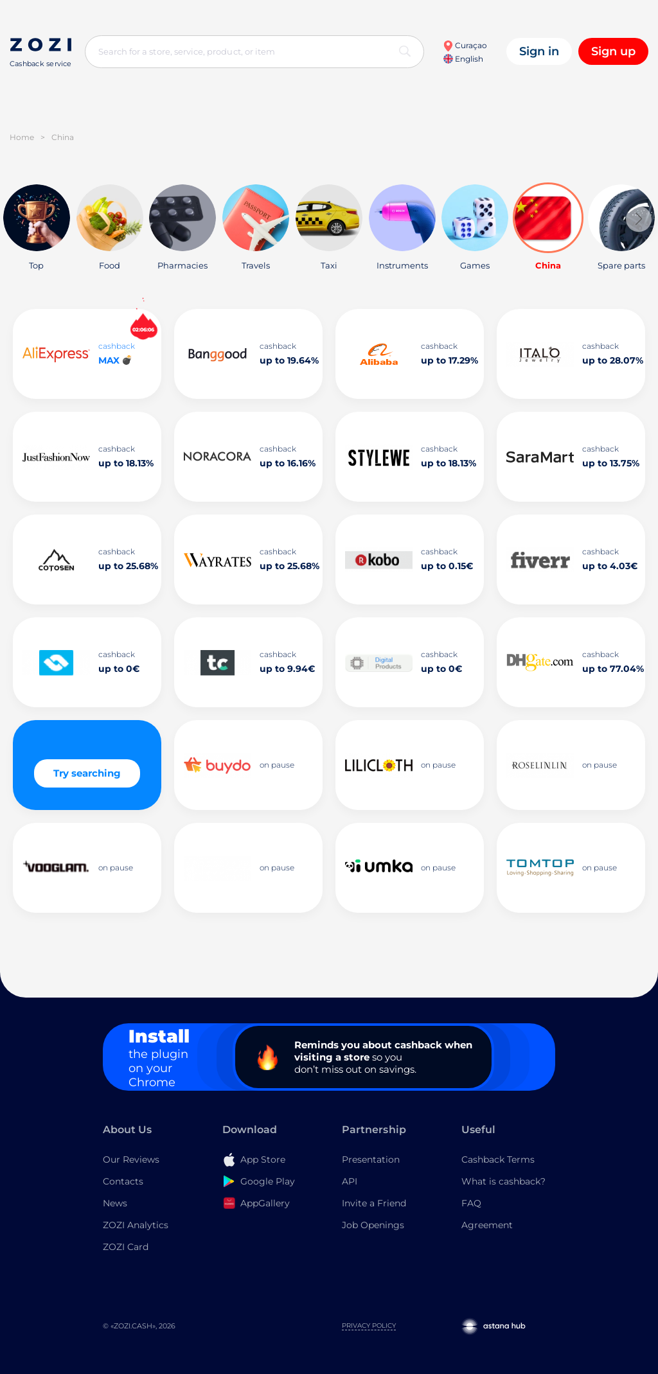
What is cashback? (503, 1181)
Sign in (539, 51)
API (349, 1181)
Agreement (487, 1225)
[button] (639, 219)
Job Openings (373, 1225)
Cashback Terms (498, 1159)
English (463, 59)
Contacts (123, 1181)
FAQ (471, 1203)
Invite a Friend (374, 1203)
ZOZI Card (125, 1247)
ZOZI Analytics (135, 1225)
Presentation (371, 1159)
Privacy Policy (369, 1325)
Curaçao (465, 45)
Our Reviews (131, 1159)
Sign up (613, 51)
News (115, 1203)
